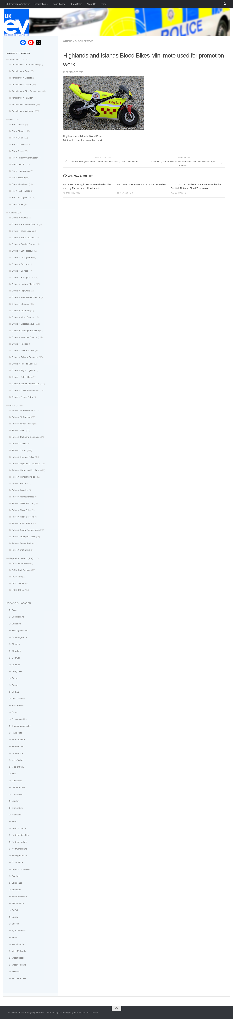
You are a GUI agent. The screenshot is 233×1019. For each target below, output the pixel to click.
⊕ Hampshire (14, 733)
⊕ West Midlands (16, 951)
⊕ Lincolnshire (14, 794)
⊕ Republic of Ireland (18, 869)
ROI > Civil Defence (21, 570)
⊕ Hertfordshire (15, 746)
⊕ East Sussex (15, 705)
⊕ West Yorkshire (16, 965)
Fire (11, 119)
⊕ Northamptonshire (17, 835)
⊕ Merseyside (14, 808)
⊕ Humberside (14, 753)
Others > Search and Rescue (25, 383)
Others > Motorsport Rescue (25, 330)
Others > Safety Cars (22, 377)
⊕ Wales (12, 937)
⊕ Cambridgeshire (16, 637)
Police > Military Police (22, 503)
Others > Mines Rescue (23, 317)
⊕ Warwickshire (15, 944)
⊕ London (12, 801)
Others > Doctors (20, 271)
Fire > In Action (19, 164)
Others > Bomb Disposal (23, 237)
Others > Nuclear (20, 344)
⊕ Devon (12, 678)
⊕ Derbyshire (14, 671)
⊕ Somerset (13, 889)
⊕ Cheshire (13, 644)
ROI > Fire (17, 576)
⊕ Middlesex (13, 814)
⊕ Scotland (13, 876)
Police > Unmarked (21, 550)
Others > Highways (21, 291)
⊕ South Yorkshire (16, 896)
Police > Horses (19, 483)
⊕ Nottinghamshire (16, 855)
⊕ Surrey (12, 917)
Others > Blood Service (78, 41)
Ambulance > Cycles (21, 84)
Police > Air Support (21, 417)
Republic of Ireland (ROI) (21, 558)
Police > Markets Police (23, 497)
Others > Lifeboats (20, 304)
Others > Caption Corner (23, 244)
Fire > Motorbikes (20, 184)
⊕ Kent (11, 773)
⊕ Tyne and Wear (16, 930)
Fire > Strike (17, 204)
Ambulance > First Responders (26, 91)
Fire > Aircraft (18, 124)
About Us (91, 4)
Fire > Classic (18, 144)
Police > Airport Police (22, 423)
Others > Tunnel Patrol (22, 397)
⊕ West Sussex (15, 958)
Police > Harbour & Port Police (26, 470)
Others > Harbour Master (23, 284)
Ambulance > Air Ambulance (25, 64)
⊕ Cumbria (13, 664)
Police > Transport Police (23, 536)
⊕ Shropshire (14, 883)
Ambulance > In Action (22, 98)
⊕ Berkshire (13, 624)
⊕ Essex (12, 712)
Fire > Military (18, 177)
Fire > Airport (18, 131)
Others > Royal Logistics (23, 370)
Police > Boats (19, 430)
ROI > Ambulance (20, 563)
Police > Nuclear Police (23, 517)
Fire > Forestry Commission (25, 158)
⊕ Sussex (12, 924)
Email (103, 4)
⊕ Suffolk (12, 910)
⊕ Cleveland (13, 651)
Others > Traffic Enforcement (25, 390)
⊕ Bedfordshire (15, 617)
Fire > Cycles (18, 151)
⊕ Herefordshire (15, 739)
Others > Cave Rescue (22, 251)
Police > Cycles (19, 450)
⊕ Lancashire (14, 780)
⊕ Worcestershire (16, 978)
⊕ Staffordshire (15, 903)
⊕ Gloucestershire (16, 719)
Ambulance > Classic (22, 78)
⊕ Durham (12, 692)
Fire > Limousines (20, 171)
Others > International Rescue (26, 297)
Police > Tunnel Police (22, 543)
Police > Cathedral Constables (26, 437)
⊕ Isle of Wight (15, 760)
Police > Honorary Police (23, 477)
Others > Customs (20, 264)
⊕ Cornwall (13, 658)
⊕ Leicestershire (15, 787)
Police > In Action (20, 490)
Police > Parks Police (22, 523)
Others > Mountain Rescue (24, 337)
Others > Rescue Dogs (22, 364)
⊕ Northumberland (16, 849)
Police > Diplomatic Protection (26, 463)
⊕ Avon (11, 610)
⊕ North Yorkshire (16, 828)
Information (40, 4)
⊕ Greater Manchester (18, 726)
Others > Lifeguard (21, 310)
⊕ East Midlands (15, 698)
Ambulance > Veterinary (23, 111)
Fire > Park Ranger (21, 191)
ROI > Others (18, 590)
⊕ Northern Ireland (16, 842)
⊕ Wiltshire (13, 971)
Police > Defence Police (23, 457)
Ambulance (14, 59)
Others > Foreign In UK (23, 277)
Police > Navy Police (21, 510)
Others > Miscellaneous (23, 324)
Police (12, 405)
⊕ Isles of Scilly (15, 767)
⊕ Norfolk (12, 821)
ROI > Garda (18, 583)
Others (12, 212)
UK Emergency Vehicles (18, 4)
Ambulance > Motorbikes (23, 104)
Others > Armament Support (25, 224)
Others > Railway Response (25, 357)
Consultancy (59, 4)
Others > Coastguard (22, 257)
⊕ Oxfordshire (14, 862)
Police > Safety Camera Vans (26, 530)
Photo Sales (76, 4)
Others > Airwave (20, 217)
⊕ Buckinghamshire (17, 630)
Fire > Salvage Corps (22, 197)
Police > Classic (19, 443)
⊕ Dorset (12, 685)
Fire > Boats (17, 138)
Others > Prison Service (23, 350)
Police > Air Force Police (23, 410)
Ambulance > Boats (21, 71)
